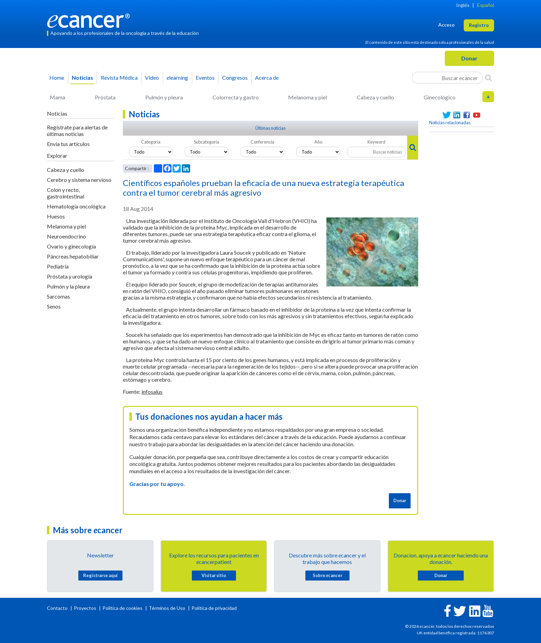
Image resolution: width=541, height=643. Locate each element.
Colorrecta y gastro (236, 97)
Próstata (105, 97)
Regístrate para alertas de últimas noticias (77, 130)
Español (485, 5)
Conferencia (262, 142)
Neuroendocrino (66, 236)
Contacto (58, 608)
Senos (54, 306)
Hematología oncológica (76, 206)
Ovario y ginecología (71, 246)
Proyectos (85, 608)
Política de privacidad (214, 608)
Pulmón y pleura (164, 97)
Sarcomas (58, 296)
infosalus (152, 391)
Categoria (150, 142)
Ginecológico (439, 97)
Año (318, 142)
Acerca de (267, 77)
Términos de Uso (167, 608)
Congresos (235, 77)
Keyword (376, 142)
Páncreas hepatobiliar (73, 256)
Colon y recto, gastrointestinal (65, 192)
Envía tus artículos (68, 143)
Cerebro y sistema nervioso (79, 179)
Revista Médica (119, 77)
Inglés (463, 5)
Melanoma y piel (307, 97)
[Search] (488, 78)
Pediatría (58, 266)
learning (177, 77)
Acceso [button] (446, 25)
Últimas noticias (270, 128)
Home (56, 77)
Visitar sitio (213, 575)
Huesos (56, 216)
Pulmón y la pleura (68, 286)
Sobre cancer (327, 575)
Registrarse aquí (100, 575)
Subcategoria (206, 142)
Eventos (205, 77)
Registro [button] (479, 25)
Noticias (82, 77)
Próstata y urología (69, 276)
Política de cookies (122, 608)
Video (152, 77)
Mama (57, 97)
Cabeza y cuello (375, 97)
